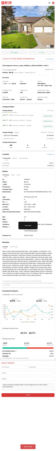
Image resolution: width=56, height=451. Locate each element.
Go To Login (49, 59)
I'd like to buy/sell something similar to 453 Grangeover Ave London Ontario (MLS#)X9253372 (28, 387)
